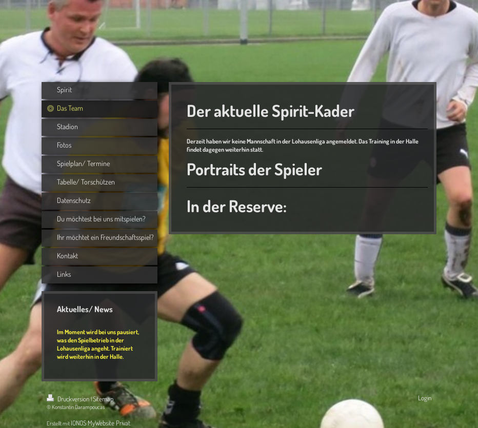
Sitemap (103, 399)
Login (424, 398)
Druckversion (69, 399)
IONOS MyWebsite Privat (100, 423)
